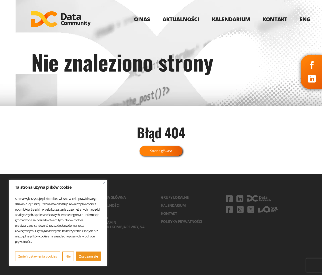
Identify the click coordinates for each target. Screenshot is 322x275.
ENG (305, 19)
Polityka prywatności (181, 221)
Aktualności (107, 205)
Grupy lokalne (175, 197)
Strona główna (161, 150)
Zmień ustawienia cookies (37, 256)
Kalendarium (173, 205)
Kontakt (169, 213)
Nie (68, 256)
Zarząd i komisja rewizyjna (120, 226)
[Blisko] (104, 183)
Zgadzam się (88, 256)
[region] (58, 223)
